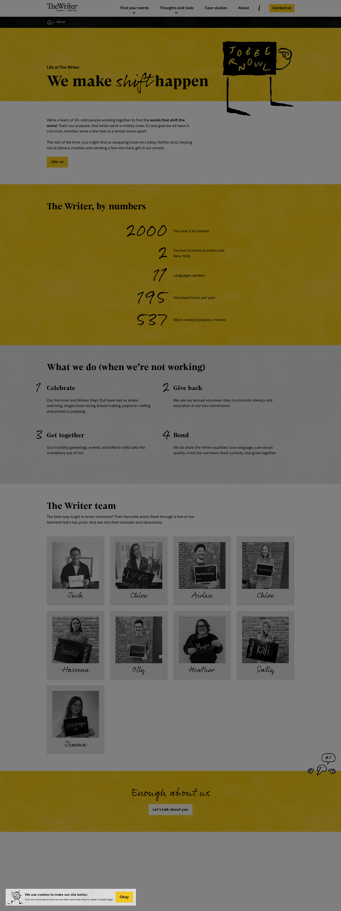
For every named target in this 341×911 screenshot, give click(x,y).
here (110, 900)
